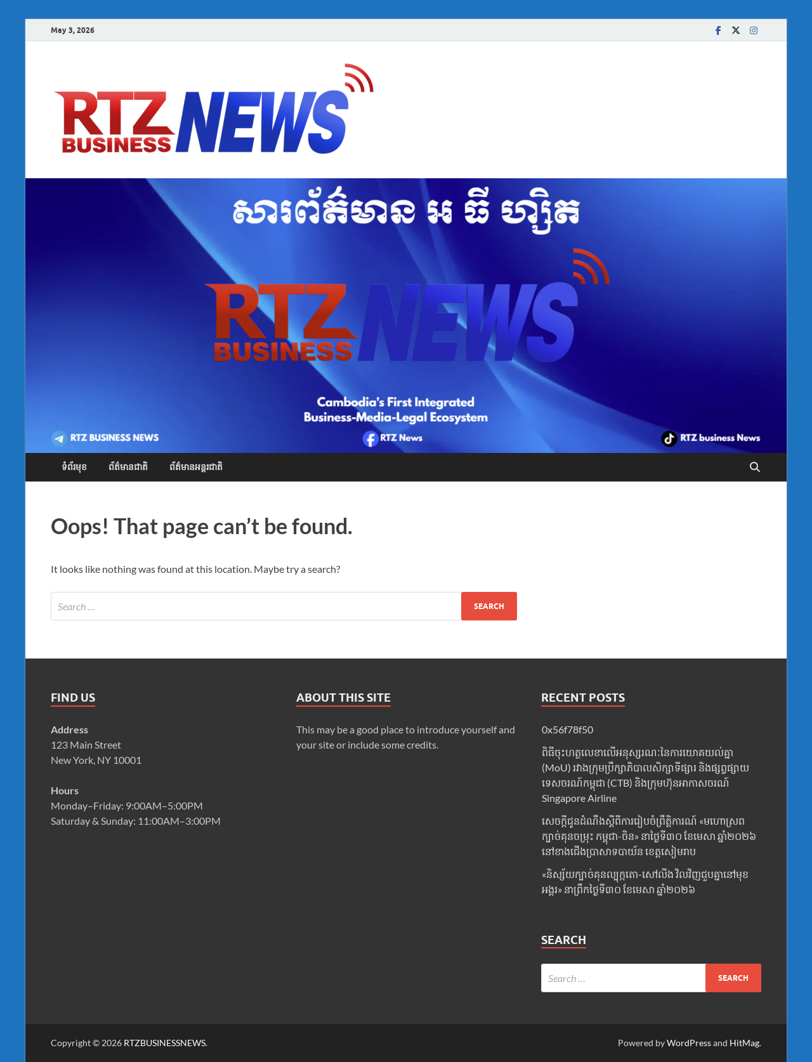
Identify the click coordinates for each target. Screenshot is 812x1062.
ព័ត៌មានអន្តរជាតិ (196, 467)
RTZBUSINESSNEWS (165, 1042)
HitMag (744, 1042)
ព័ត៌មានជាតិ (128, 467)
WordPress (689, 1042)
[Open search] (754, 467)
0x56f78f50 (567, 729)
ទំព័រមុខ (74, 467)
